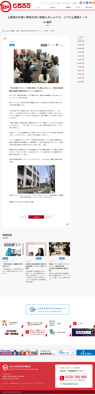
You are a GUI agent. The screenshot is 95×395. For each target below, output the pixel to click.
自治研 (17, 30)
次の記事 (48, 217)
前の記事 (23, 217)
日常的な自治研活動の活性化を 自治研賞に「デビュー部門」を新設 (36, 266)
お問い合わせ (15, 383)
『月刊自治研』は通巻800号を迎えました (12, 265)
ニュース (7, 30)
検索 (58, 3)
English (75, 3)
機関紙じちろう (30, 258)
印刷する (44, 45)
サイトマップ (66, 3)
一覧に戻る (36, 217)
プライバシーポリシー (28, 383)
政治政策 (13, 30)
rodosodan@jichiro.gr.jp (70, 384)
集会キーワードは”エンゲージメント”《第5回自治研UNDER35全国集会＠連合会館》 (59, 267)
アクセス (6, 383)
